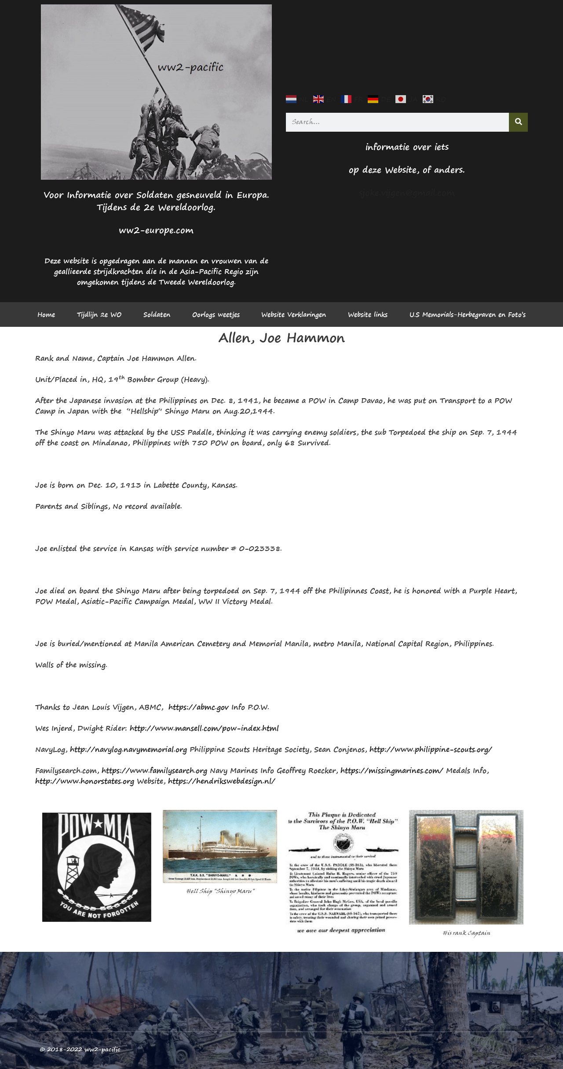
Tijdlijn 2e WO (99, 314)
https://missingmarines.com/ (391, 770)
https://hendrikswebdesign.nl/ (221, 781)
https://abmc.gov (198, 707)
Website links (368, 314)
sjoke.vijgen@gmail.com (407, 192)
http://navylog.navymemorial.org (128, 749)
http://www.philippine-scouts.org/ (430, 749)
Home (46, 314)
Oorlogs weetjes (216, 314)
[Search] (518, 122)
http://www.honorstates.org (84, 781)
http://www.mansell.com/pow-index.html (204, 728)
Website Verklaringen (293, 314)
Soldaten (156, 314)
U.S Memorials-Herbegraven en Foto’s (467, 314)
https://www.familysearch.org (154, 770)
